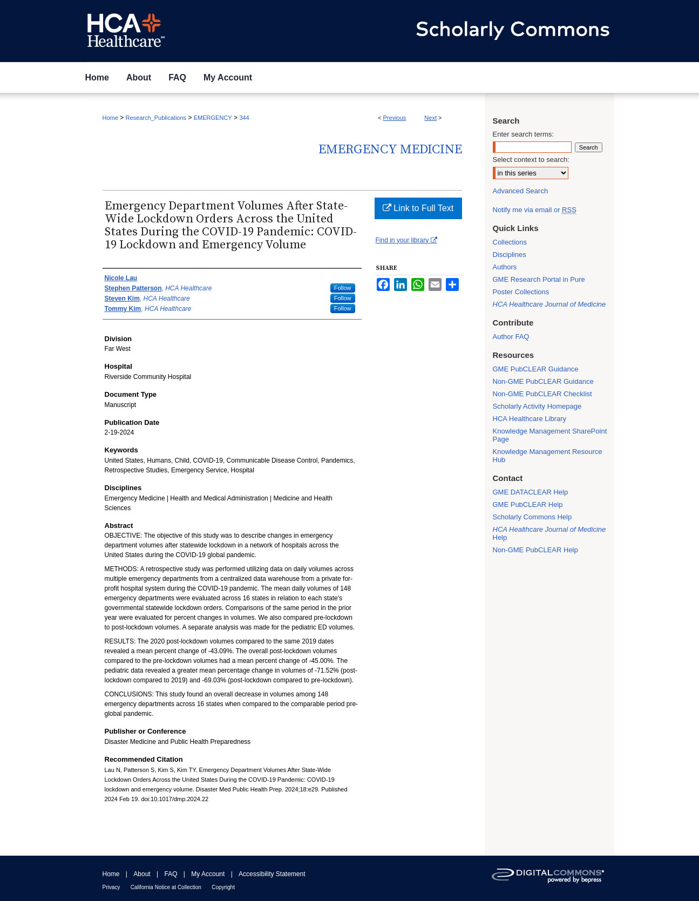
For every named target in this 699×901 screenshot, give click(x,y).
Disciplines (509, 254)
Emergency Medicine (390, 149)
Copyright (223, 887)
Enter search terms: (523, 134)
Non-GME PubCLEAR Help (535, 550)
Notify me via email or (534, 210)
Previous (394, 117)
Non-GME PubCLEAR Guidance (543, 381)
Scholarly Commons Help (532, 517)
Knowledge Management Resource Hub (547, 456)
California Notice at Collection (166, 887)
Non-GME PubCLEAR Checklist (542, 394)
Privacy (111, 887)
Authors (505, 267)
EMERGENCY (213, 117)
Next (430, 117)
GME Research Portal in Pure (539, 279)
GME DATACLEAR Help (530, 492)
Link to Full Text (418, 208)
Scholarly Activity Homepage (537, 406)
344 (244, 117)
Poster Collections (521, 292)
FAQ (170, 874)
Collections (510, 242)
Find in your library (406, 240)
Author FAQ (511, 337)
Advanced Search (520, 191)
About (141, 874)
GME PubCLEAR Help (528, 504)
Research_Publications (156, 117)
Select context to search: (531, 159)
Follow (342, 287)
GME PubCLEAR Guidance (536, 369)
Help (549, 533)
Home (110, 117)
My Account (208, 874)
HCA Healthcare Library (530, 419)
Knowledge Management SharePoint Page (550, 435)
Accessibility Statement (272, 874)
